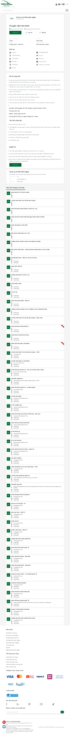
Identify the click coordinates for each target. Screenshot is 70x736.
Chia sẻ (42, 32)
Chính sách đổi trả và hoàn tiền (14, 664)
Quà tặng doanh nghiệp (12, 643)
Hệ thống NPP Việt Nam (12, 638)
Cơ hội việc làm (10, 645)
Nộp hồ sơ (15, 32)
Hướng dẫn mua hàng (12, 657)
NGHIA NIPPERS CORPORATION (48, 727)
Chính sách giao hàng (12, 662)
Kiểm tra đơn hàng (11, 667)
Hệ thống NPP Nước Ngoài (13, 640)
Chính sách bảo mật (11, 659)
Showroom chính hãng (12, 635)
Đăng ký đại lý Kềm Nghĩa (13, 650)
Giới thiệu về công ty (11, 633)
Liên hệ (29, 33)
